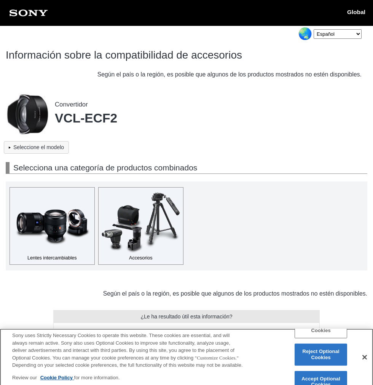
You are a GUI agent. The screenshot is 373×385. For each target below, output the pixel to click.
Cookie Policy (57, 382)
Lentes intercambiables (52, 258)
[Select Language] (338, 34)
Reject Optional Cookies (320, 359)
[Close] (364, 361)
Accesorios (141, 258)
